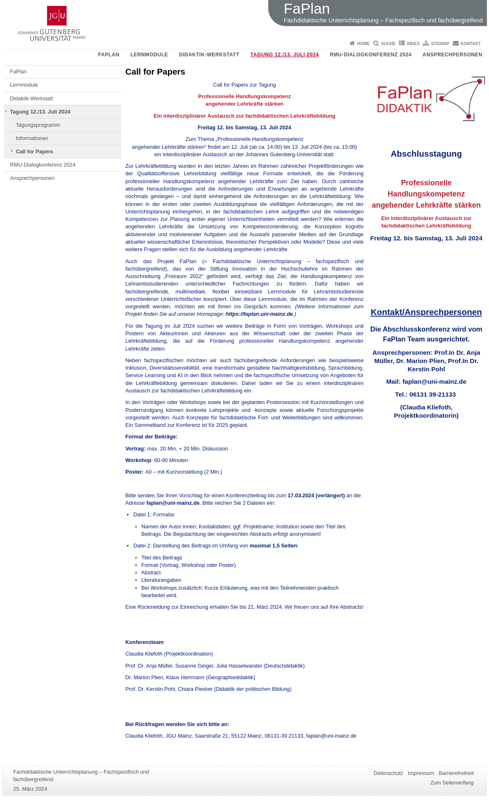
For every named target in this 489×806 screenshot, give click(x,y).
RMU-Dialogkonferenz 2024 (370, 55)
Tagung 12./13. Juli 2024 (285, 55)
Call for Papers (34, 151)
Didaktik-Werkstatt (209, 55)
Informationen (32, 138)
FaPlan (108, 55)
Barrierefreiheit (456, 773)
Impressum (421, 773)
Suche (388, 43)
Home (363, 43)
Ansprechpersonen (452, 55)
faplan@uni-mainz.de (172, 503)
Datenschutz (388, 773)
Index (413, 43)
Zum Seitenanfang (452, 782)
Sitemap (440, 43)
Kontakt (471, 43)
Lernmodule (149, 55)
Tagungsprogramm (38, 125)
